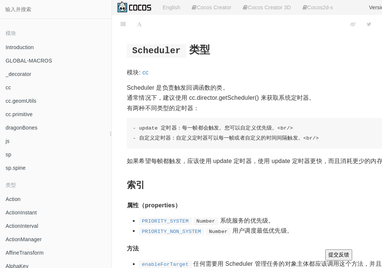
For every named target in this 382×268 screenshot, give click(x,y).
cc (8, 87)
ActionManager (24, 239)
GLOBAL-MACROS (29, 61)
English (171, 7)
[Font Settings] (139, 24)
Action (13, 199)
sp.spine (16, 168)
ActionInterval (22, 226)
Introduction (20, 47)
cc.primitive (19, 114)
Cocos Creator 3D (267, 7)
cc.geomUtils (21, 101)
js (8, 141)
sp (8, 154)
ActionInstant (21, 213)
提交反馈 (338, 255)
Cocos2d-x (318, 7)
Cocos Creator (211, 7)
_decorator (18, 74)
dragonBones (22, 128)
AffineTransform (25, 253)
